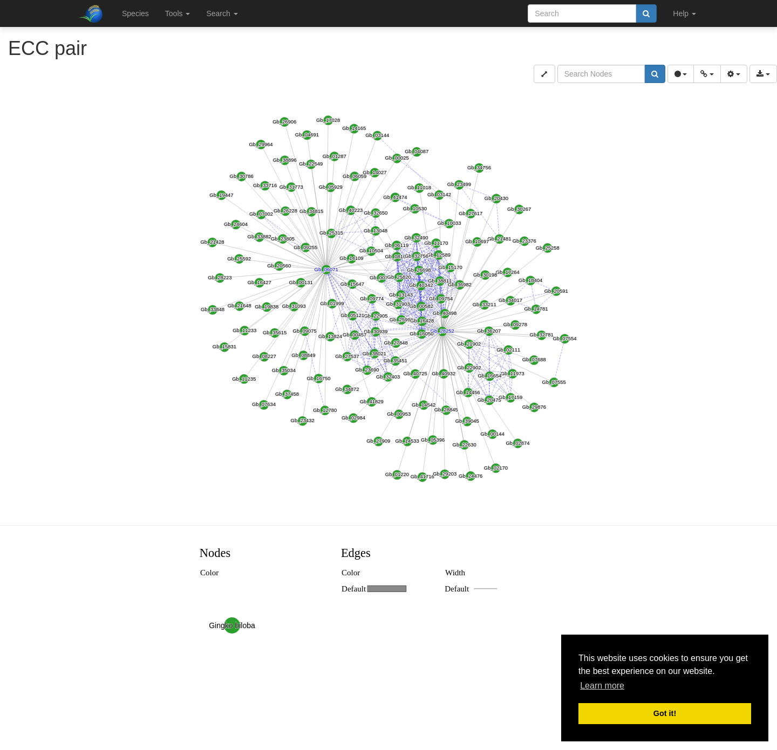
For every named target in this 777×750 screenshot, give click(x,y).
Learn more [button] (602, 685)
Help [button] (684, 13)
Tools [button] (177, 13)
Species (135, 13)
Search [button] (221, 13)
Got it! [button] (664, 713)
